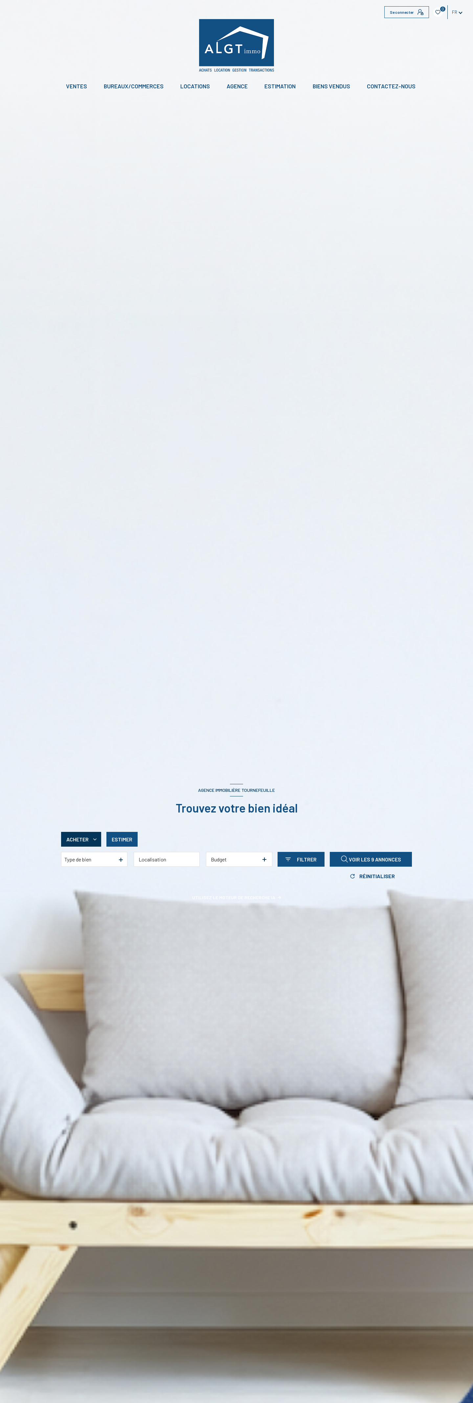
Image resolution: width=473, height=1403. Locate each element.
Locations (195, 86)
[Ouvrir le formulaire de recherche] (301, 859)
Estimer (122, 839)
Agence (237, 86)
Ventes (76, 86)
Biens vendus (331, 86)
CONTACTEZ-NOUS (391, 86)
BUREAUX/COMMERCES (134, 86)
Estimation (280, 86)
